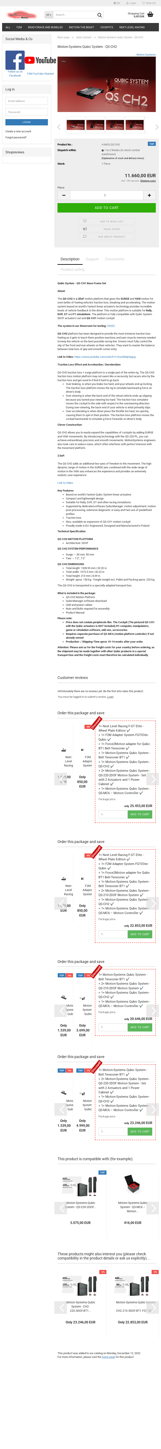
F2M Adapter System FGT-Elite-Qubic (88, 761)
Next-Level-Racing (132, 27)
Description (70, 259)
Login (110, 696)
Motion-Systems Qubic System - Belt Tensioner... (71, 1010)
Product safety (73, 269)
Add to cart (140, 814)
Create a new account (18, 131)
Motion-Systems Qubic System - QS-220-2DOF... (88, 1105)
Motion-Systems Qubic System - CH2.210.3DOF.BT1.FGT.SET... (136, 1306)
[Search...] (49, 14)
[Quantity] (106, 195)
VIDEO (111, 325)
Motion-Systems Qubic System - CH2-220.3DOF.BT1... (80, 1306)
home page (108, 1357)
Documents (114, 259)
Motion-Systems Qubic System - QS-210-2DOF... (88, 1010)
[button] (116, 3)
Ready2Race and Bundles (45, 27)
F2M (19, 27)
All (8, 27)
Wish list (149, 3)
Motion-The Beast (81, 27)
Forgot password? (16, 137)
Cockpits (106, 27)
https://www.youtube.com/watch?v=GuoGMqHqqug (104, 356)
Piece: (61, 187)
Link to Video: (65, 482)
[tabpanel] (106, 510)
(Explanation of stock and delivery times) (123, 158)
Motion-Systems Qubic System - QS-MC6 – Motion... (132, 1207)
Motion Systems (146, 54)
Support (92, 259)
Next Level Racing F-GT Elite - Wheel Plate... (68, 761)
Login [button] (131, 3)
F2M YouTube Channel (40, 73)
